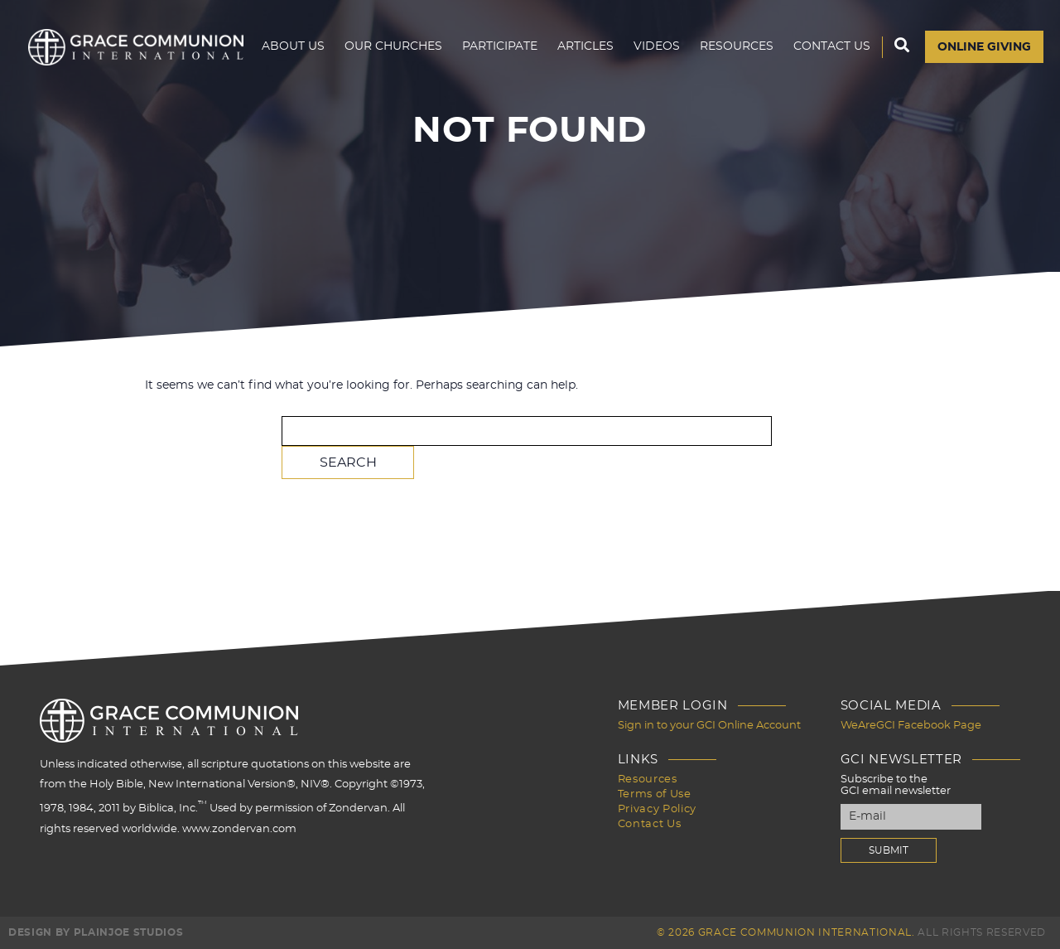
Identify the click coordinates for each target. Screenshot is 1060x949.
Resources (736, 46)
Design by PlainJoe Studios (95, 932)
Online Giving (984, 47)
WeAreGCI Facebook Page (911, 725)
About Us (293, 46)
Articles (585, 46)
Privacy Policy (657, 809)
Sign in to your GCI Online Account (709, 725)
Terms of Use (654, 794)
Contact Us (831, 46)
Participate (499, 46)
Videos (657, 46)
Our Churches (393, 46)
